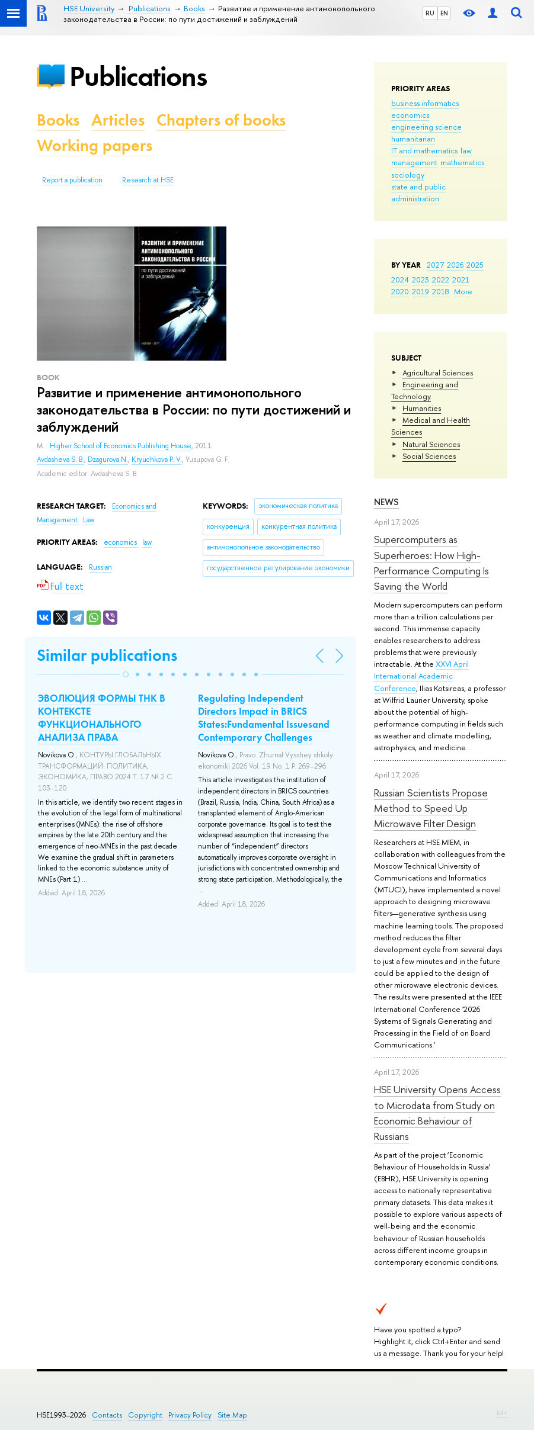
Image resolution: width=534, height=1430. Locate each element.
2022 (440, 279)
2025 (475, 264)
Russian (100, 567)
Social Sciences (429, 456)
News (386, 502)
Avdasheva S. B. (60, 459)
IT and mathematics (424, 150)
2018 (440, 291)
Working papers (94, 145)
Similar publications (107, 655)
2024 (400, 279)
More (463, 291)
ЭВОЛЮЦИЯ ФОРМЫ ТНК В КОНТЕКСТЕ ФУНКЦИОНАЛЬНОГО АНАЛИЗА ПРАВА (101, 718)
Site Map (232, 1415)
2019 (420, 291)
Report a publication (72, 180)
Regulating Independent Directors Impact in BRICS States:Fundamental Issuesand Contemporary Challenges (264, 718)
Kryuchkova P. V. (157, 459)
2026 (455, 264)
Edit (502, 1413)
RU (430, 13)
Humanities (421, 408)
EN (444, 13)
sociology (407, 174)
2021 (460, 279)
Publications (138, 76)
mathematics (462, 162)
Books (58, 120)
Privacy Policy (190, 1415)
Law (88, 520)
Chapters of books (221, 120)
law (466, 150)
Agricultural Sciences (437, 372)
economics (410, 115)
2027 (435, 264)
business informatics (425, 103)
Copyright (145, 1415)
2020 (400, 291)
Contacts (107, 1415)
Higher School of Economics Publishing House (120, 446)
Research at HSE (148, 180)
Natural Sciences (431, 444)
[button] (126, 674)
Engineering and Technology (424, 390)
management (414, 162)
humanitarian (413, 138)
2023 (420, 279)
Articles (118, 120)
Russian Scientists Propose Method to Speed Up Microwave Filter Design (431, 808)
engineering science (426, 126)
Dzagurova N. (108, 459)
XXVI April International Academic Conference (421, 675)
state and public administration (418, 192)
